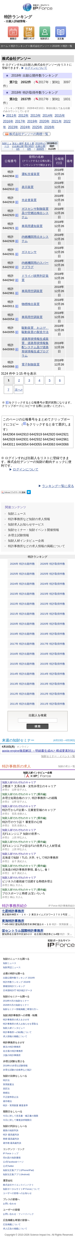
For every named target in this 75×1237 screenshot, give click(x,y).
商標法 (6, 1093)
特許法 (6, 1080)
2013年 (35, 115)
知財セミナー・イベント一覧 (58, 756)
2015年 (60, 115)
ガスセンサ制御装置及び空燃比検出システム (35, 213)
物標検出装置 (31, 304)
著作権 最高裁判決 (12, 1143)
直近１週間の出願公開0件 (17, 146)
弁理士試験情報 (18, 535)
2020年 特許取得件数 (52, 623)
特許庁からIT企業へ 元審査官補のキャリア (38, 811)
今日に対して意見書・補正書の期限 (20, 1116)
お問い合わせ (9, 1203)
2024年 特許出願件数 (22, 583)
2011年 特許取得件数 (52, 703)
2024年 (25, 127)
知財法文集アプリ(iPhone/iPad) (18, 1170)
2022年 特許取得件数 (52, 603)
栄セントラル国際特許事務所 (22, 930)
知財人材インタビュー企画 (26, 540)
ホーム (4, 46)
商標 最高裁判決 (11, 1139)
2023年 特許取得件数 (52, 593)
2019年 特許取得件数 (52, 633)
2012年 (23, 115)
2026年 (49, 127)
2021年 (56, 121)
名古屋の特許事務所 (13, 1051)
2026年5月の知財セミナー (16, 1005)
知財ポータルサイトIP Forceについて (21, 1189)
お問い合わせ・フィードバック (18, 1214)
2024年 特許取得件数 (52, 583)
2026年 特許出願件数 (22, 563)
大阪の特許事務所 (12, 1055)
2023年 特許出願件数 (22, 593)
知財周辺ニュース (12, 967)
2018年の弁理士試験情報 (15, 1065)
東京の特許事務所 (12, 1047)
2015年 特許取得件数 (52, 663)
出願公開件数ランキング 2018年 (19, 978)
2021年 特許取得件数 (52, 613)
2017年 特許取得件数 (52, 643)
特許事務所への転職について (17, 1032)
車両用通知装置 (32, 226)
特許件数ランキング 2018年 (17, 982)
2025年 (37, 127)
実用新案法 (8, 1084)
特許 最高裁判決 (11, 1134)
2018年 (56, 46)
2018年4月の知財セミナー (16, 1001)
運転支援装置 (31, 174)
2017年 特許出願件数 (22, 643)
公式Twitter (8, 1166)
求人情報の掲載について (15, 1036)
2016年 (8, 121)
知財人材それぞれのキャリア (19, 782)
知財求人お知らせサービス (26, 524)
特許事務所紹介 (14, 906)
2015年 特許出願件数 (22, 663)
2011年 (11, 115)
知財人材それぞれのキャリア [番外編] (24, 794)
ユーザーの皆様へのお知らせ (17, 1193)
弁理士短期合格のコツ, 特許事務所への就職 (38, 799)
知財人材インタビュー (14, 1028)
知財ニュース (7, 145)
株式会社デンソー (39, 46)
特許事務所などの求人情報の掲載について (36, 546)
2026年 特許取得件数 (52, 563)
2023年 (13, 127)
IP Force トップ (10, 1153)
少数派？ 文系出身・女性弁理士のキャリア (38, 788)
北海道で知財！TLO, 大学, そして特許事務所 (38, 859)
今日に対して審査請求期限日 (17, 1120)
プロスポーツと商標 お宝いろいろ (38, 895)
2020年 (44, 121)
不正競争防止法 (10, 1097)
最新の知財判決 (10, 1130)
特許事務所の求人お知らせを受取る (20, 1024)
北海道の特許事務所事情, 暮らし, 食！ (38, 871)
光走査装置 (29, 200)
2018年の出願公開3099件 (40, 146)
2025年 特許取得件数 (52, 573)
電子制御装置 (31, 364)
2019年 (32, 121)
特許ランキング (19, 46)
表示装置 (28, 187)
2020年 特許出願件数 (22, 623)
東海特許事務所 (13, 921)
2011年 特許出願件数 (22, 703)
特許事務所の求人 (16, 766)
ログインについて (36, 67)
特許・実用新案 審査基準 (15, 1105)
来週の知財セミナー (18, 740)
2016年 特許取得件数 (52, 653)
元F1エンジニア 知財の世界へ (38, 835)
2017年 (20, 121)
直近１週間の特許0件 (29, 146)
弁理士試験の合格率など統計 (17, 1070)
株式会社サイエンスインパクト (18, 1185)
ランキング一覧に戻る (58, 486)
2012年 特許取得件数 (52, 693)
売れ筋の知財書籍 (12, 1157)
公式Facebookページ (13, 1162)
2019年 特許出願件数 (22, 633)
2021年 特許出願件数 (22, 613)
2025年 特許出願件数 (22, 573)
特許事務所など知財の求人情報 (29, 519)
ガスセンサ (29, 252)
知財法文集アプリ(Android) (16, 1174)
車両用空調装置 (32, 291)
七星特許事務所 (13, 911)
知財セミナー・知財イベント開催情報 (33, 529)
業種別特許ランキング (14, 986)
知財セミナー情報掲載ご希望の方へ (20, 1009)
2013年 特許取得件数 (52, 683)
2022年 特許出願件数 (22, 603)
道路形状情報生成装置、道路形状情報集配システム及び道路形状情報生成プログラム (35, 347)
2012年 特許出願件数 (22, 693)
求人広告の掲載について (15, 1228)
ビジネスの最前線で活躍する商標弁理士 (38, 883)
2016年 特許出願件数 (22, 653)
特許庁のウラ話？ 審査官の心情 (38, 823)
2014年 (47, 115)
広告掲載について (12, 1224)
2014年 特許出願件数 (22, 673)
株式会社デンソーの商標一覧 (26, 134)
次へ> (19, 389)
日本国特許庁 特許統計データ (17, 990)
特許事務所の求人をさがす (16, 1019)
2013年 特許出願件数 (22, 683)
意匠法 (6, 1088)
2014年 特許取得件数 (52, 673)
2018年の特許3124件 (52, 146)
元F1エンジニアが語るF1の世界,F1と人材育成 (38, 847)
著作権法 (7, 1101)
